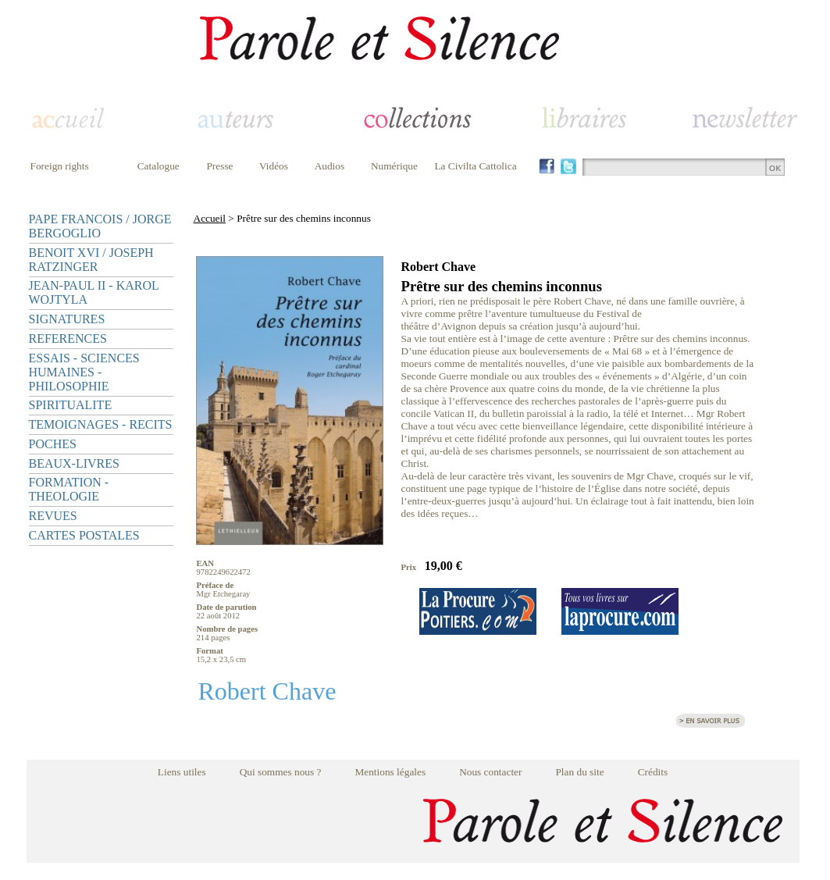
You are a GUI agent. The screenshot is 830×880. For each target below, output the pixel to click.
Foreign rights (59, 166)
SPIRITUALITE (70, 404)
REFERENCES (68, 338)
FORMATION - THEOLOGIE (69, 489)
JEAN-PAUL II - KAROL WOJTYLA (94, 292)
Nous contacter (490, 772)
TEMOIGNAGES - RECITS (101, 424)
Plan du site (579, 772)
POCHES (53, 444)
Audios (330, 166)
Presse (219, 166)
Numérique (394, 166)
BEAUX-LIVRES (74, 463)
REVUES (53, 515)
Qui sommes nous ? (281, 772)
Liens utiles (182, 772)
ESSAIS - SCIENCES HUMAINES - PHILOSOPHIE (84, 372)
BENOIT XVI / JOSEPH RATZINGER (91, 259)
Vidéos (273, 166)
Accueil (210, 218)
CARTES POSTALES (84, 535)
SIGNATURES (67, 319)
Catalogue (158, 166)
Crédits (653, 772)
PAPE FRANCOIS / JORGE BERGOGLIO (100, 226)
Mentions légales (390, 772)
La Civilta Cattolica (475, 166)
